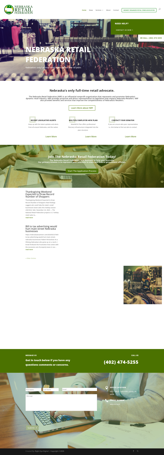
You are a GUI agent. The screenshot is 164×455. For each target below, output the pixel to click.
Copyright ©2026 (57, 451)
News (91, 10)
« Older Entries (31, 258)
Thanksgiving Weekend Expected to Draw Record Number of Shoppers (40, 194)
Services (98, 10)
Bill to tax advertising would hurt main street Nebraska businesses (41, 229)
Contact (116, 10)
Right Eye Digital (42, 451)
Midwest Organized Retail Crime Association (139, 10)
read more (29, 218)
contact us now (152, 30)
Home (84, 10)
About (108, 10)
